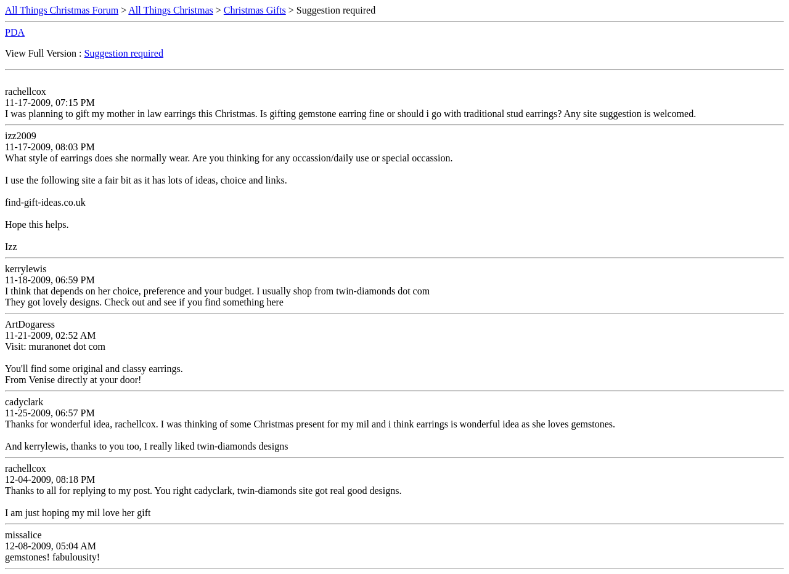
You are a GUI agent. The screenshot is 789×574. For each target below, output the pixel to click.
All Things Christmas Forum (61, 10)
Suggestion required (123, 53)
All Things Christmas (170, 10)
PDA (15, 32)
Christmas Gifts (255, 10)
